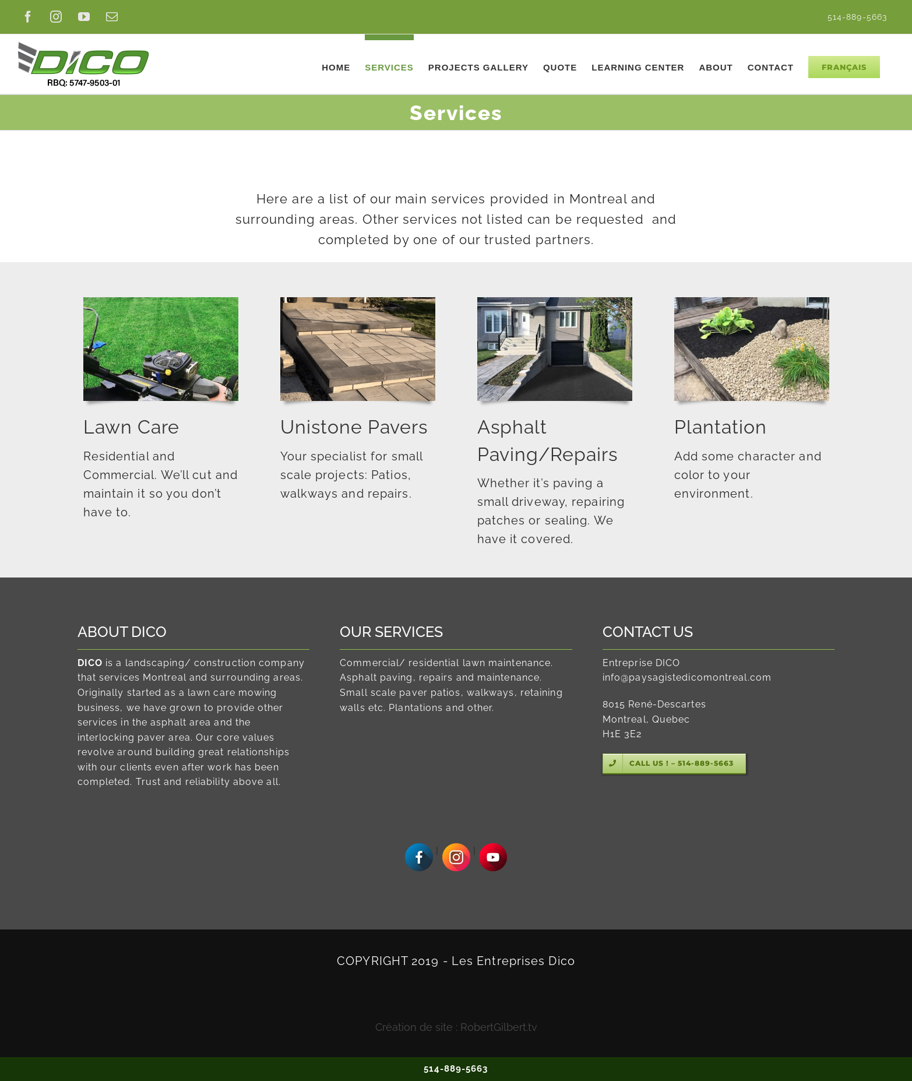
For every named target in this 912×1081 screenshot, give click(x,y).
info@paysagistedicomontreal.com (687, 677)
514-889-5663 (456, 1069)
